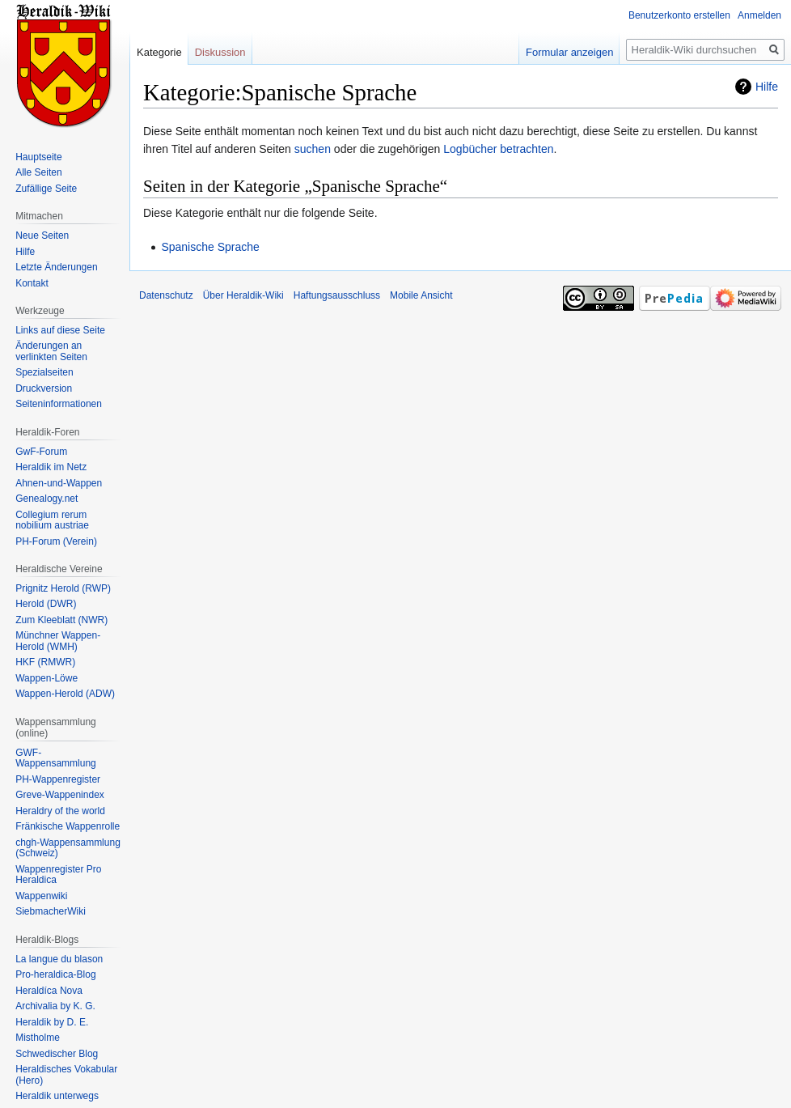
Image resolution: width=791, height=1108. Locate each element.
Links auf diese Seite (60, 330)
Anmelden (759, 15)
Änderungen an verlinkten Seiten (51, 351)
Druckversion (43, 388)
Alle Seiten (38, 172)
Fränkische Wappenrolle (67, 826)
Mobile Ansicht (421, 295)
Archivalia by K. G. (55, 1006)
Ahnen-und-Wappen (58, 483)
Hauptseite (38, 157)
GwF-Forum (41, 451)
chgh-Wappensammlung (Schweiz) (68, 848)
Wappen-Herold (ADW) (65, 693)
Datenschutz (166, 295)
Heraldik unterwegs (57, 1096)
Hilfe (766, 86)
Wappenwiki (41, 896)
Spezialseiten (44, 372)
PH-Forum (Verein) (56, 541)
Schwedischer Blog (56, 1053)
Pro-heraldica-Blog (55, 974)
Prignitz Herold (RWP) (63, 588)
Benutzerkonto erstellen (679, 15)
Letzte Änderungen (56, 267)
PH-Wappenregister (57, 779)
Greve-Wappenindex (59, 794)
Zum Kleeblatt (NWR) (61, 620)
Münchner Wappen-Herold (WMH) (57, 641)
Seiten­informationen (58, 404)
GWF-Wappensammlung (55, 758)
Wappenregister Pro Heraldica (58, 875)
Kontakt (32, 283)
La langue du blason (59, 959)
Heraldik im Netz (51, 467)
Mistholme (37, 1037)
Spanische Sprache (210, 246)
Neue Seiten (42, 235)
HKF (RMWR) (45, 662)
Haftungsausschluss (337, 295)
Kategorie (159, 52)
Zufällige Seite (46, 188)
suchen (312, 148)
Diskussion (220, 52)
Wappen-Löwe (46, 678)
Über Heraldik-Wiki (243, 295)
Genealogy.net (46, 498)
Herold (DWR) (45, 603)
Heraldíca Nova (48, 990)
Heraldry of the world (60, 811)
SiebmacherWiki (50, 911)
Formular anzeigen (569, 52)
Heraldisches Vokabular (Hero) (66, 1074)
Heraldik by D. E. (51, 1022)
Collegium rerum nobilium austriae (52, 520)
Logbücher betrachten (498, 148)
